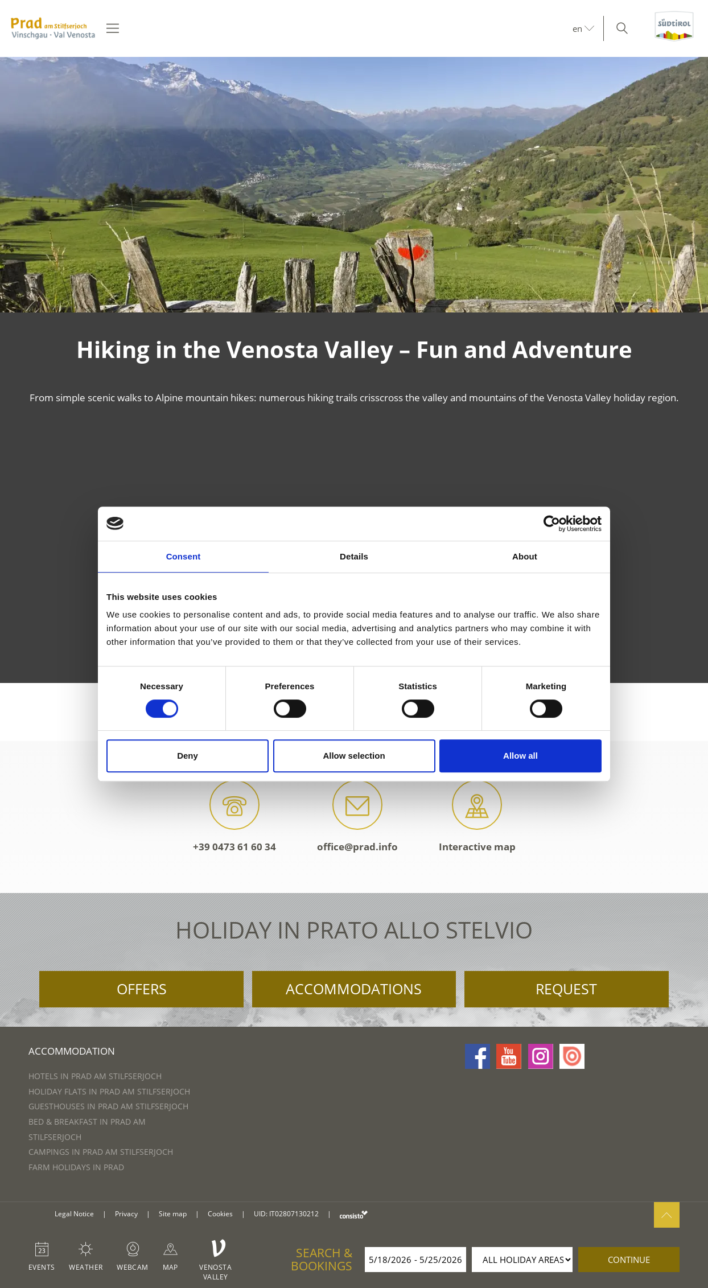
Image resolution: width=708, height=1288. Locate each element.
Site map (173, 1214)
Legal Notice (74, 1214)
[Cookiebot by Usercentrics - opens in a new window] (552, 523)
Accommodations (354, 988)
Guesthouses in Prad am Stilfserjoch (108, 1106)
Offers (142, 988)
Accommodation (71, 1050)
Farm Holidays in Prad (76, 1167)
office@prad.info (357, 816)
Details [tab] (354, 556)
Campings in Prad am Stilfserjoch (100, 1151)
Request (566, 988)
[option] (354, 184)
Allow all (520, 755)
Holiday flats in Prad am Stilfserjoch (109, 1091)
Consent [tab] (183, 556)
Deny (187, 755)
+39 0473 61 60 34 (234, 816)
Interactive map (477, 816)
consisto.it (354, 1214)
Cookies (220, 1214)
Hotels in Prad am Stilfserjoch (95, 1076)
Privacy (126, 1214)
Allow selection (354, 755)
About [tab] (524, 556)
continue (629, 1259)
